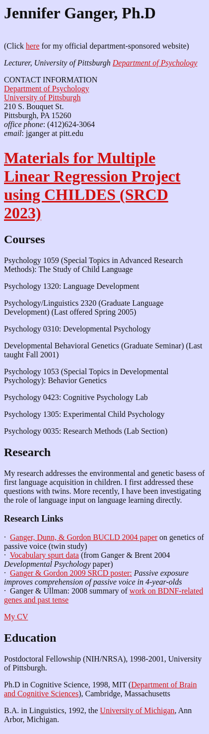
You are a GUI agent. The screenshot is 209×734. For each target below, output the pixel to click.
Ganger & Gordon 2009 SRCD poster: (71, 573)
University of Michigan (137, 710)
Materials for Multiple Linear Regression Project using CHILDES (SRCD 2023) (92, 185)
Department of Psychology (155, 63)
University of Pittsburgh (42, 97)
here (33, 46)
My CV (16, 616)
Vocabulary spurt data (44, 555)
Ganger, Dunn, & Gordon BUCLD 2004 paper (83, 537)
